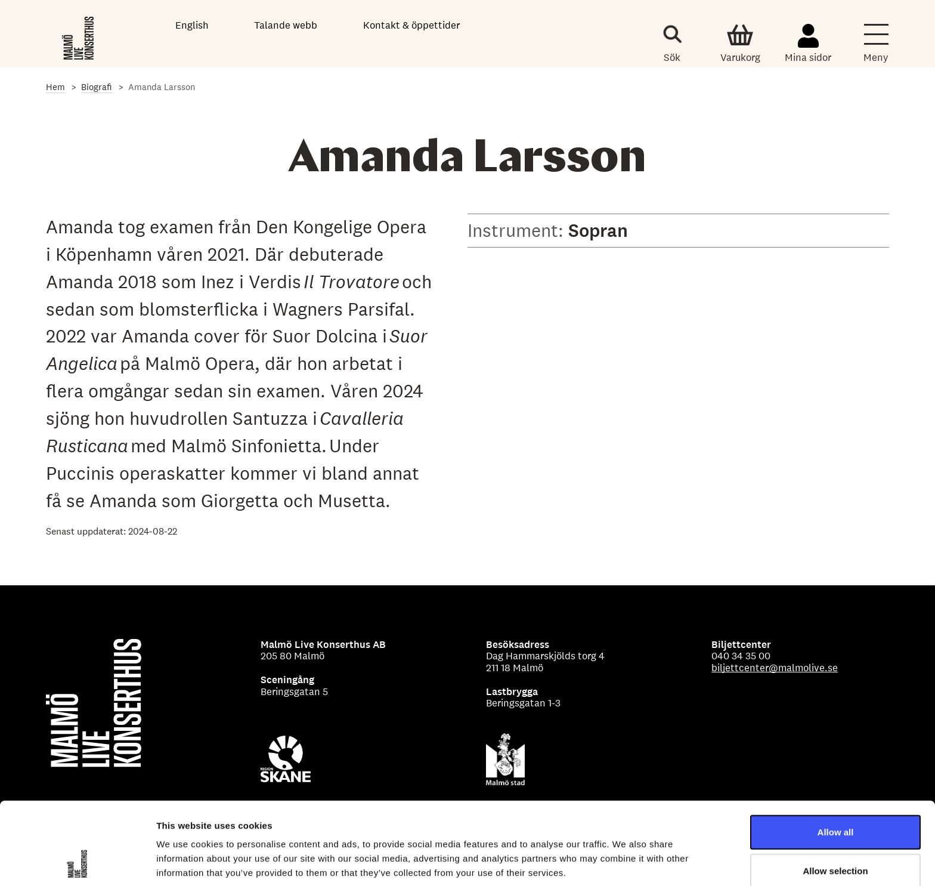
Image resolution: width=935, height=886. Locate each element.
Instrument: (518, 230)
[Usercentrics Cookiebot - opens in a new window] (77, 863)
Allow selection (835, 794)
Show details (626, 862)
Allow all (836, 754)
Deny (836, 833)
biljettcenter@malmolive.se (774, 667)
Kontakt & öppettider (411, 25)
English (192, 25)
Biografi (96, 86)
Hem (55, 86)
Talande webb (285, 25)
